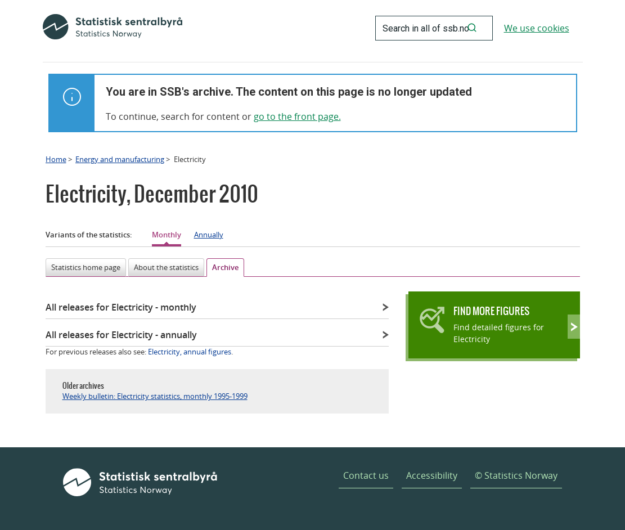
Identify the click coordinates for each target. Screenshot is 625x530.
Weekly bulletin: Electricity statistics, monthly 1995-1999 (155, 396)
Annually (208, 235)
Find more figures (491, 311)
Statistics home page (85, 267)
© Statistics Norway (516, 475)
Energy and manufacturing (119, 159)
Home (56, 159)
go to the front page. (297, 116)
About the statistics (166, 267)
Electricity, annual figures (189, 352)
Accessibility (431, 475)
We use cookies (536, 28)
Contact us (366, 475)
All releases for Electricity (121, 307)
